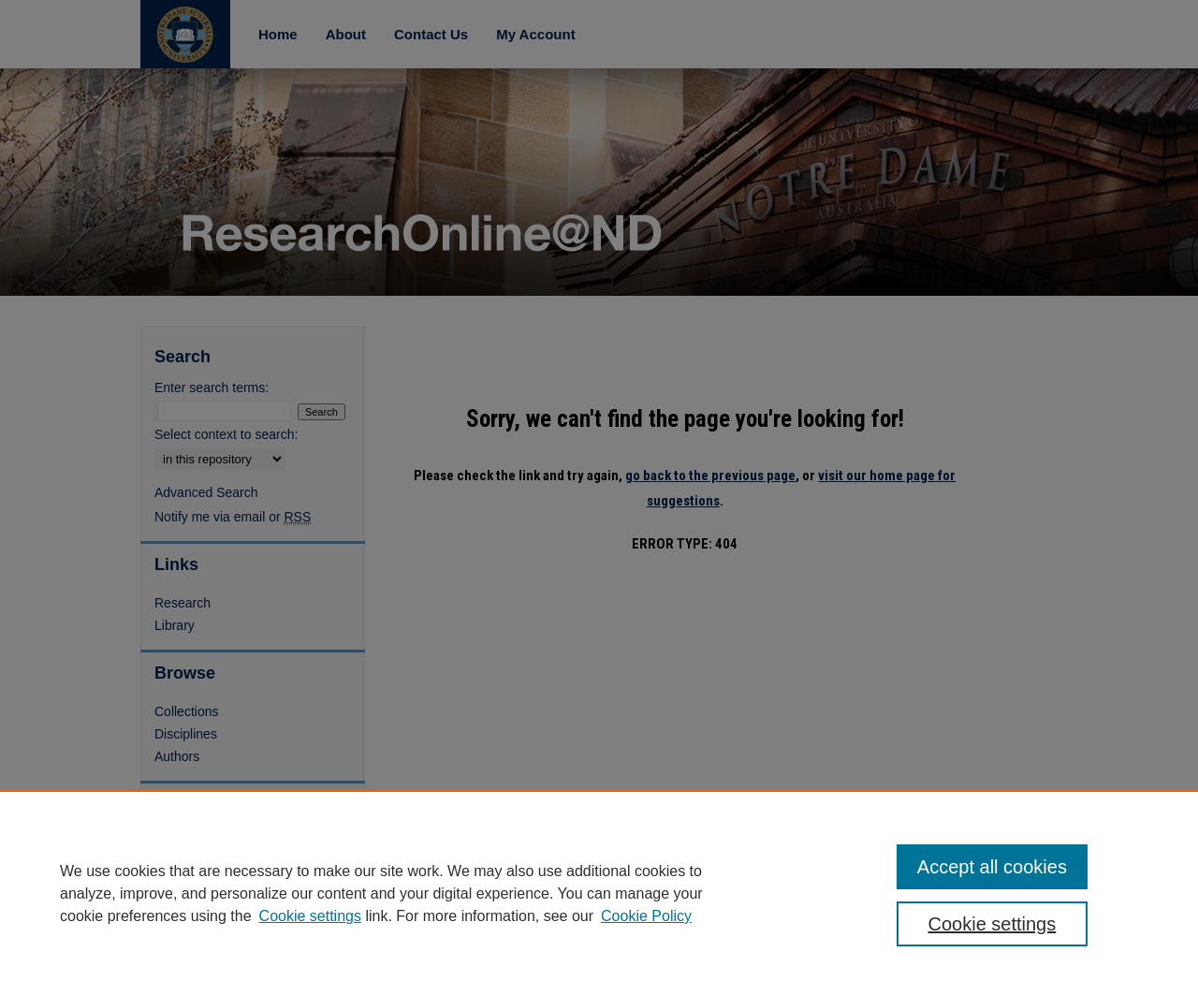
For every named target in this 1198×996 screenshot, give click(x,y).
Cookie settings (310, 916)
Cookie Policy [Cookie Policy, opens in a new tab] (646, 916)
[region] (599, 893)
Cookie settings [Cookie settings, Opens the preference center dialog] (992, 924)
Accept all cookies (992, 867)
